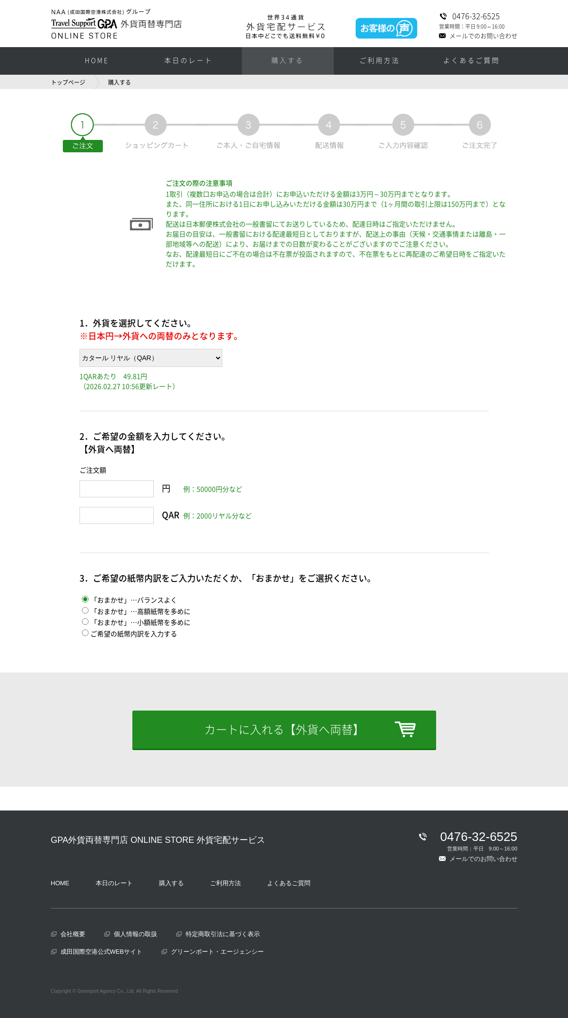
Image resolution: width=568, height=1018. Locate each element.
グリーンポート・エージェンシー (217, 951)
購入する (287, 60)
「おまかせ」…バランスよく (129, 600)
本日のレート (188, 60)
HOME (97, 60)
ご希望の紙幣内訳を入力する (129, 634)
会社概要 (72, 934)
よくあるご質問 (471, 60)
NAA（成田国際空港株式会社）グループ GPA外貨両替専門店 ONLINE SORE (116, 24)
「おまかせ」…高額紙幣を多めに (136, 611)
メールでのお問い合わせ (486, 35)
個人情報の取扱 (135, 934)
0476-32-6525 (482, 16)
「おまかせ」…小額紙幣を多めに (136, 622)
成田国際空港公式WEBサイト (101, 951)
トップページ (68, 82)
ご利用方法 (379, 60)
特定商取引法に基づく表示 (223, 934)
